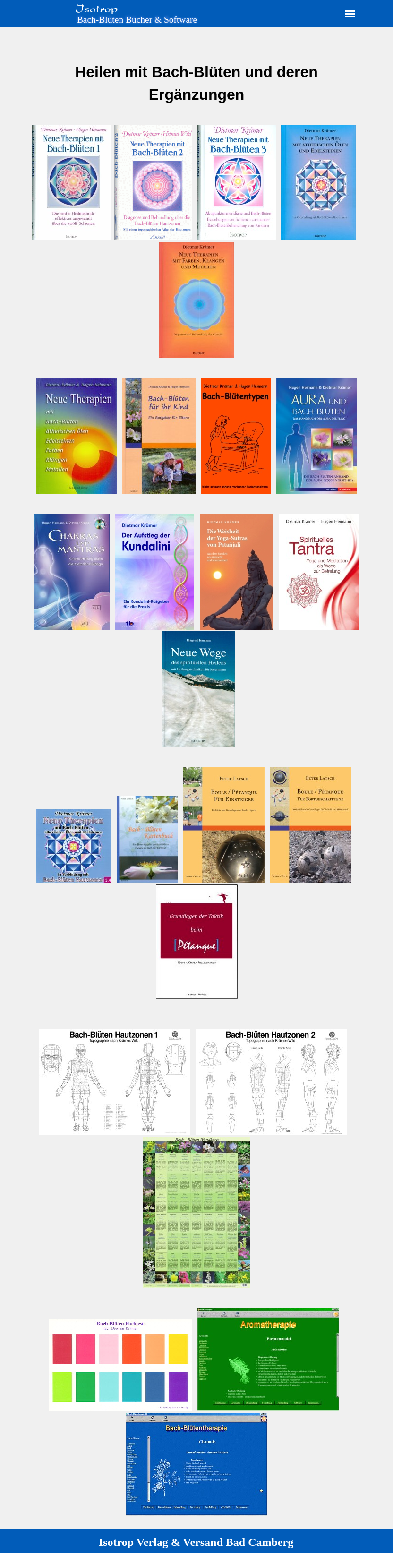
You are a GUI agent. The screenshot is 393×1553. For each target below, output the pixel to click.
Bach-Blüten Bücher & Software (137, 20)
